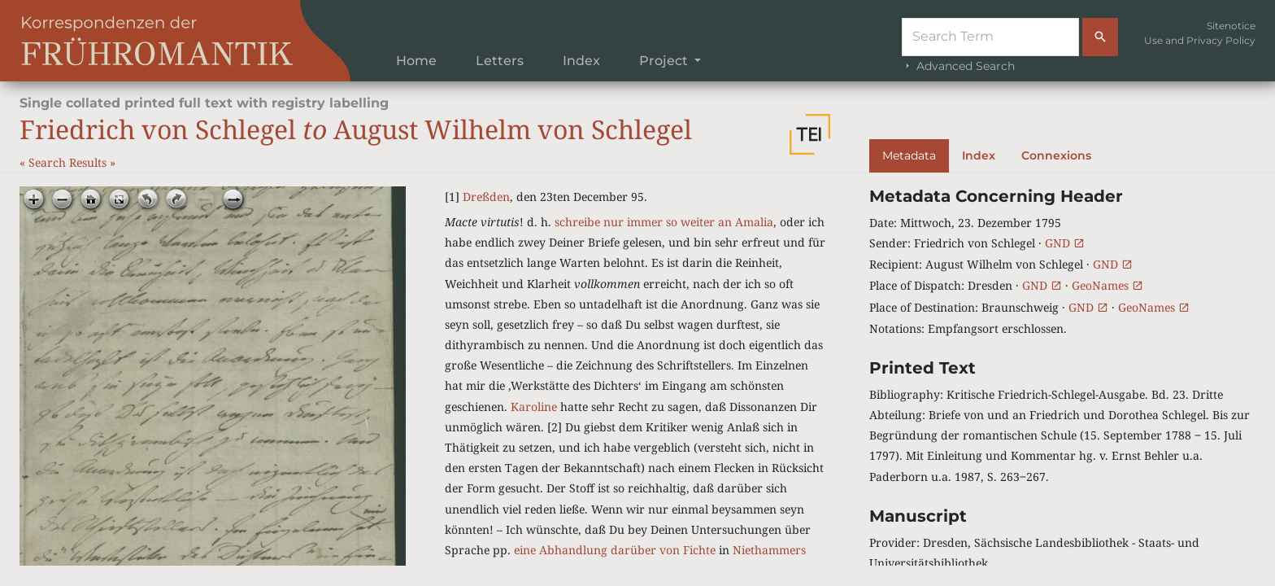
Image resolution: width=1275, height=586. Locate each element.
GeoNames (1107, 285)
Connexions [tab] (1056, 155)
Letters (500, 60)
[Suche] (990, 37)
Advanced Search (958, 66)
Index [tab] (978, 155)
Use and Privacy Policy (1199, 40)
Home (416, 60)
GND (1065, 243)
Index (581, 60)
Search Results (69, 162)
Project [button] (665, 60)
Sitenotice (1231, 26)
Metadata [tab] (909, 155)
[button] (810, 134)
